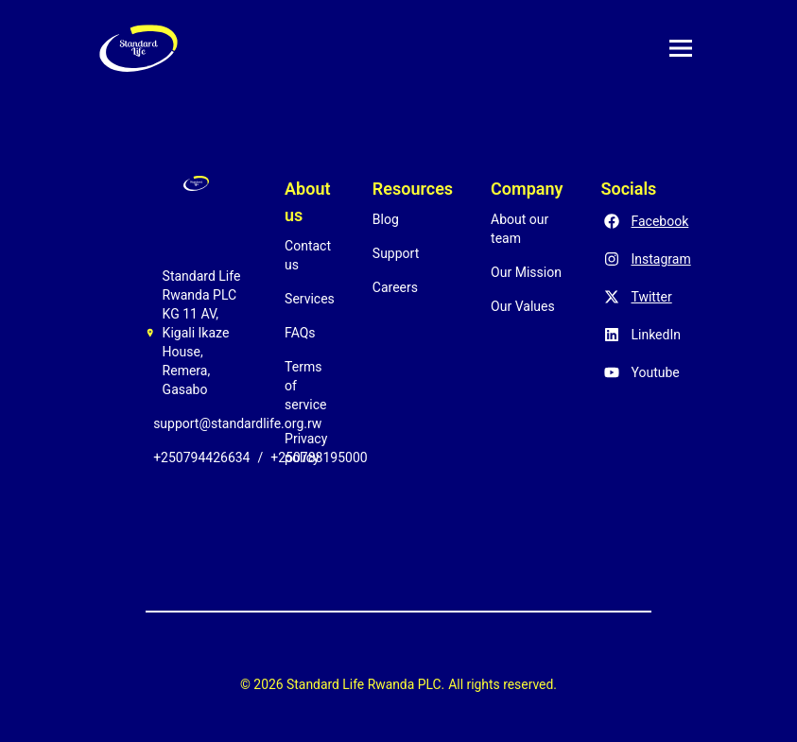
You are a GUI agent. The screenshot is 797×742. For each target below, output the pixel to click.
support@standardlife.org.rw (237, 423)
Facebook (659, 221)
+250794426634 (201, 457)
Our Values (523, 306)
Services (310, 298)
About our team (519, 229)
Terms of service (305, 385)
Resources (413, 188)
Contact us (308, 255)
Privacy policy (306, 448)
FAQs (300, 332)
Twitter (651, 296)
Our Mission (526, 272)
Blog (386, 219)
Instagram (660, 259)
